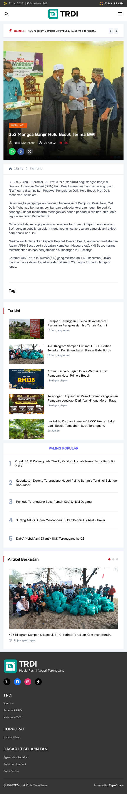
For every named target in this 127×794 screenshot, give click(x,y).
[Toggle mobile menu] (120, 13)
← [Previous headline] (111, 31)
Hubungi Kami (11, 737)
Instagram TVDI (12, 717)
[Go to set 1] (109, 559)
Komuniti (17, 125)
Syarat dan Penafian (15, 757)
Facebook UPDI (12, 710)
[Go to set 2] (113, 559)
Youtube (8, 703)
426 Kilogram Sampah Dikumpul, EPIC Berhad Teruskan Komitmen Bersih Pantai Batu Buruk (61, 31)
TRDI (16, 785)
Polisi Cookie (11, 771)
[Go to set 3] (117, 559)
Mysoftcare (116, 785)
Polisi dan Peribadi (14, 764)
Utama (16, 168)
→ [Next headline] (116, 31)
